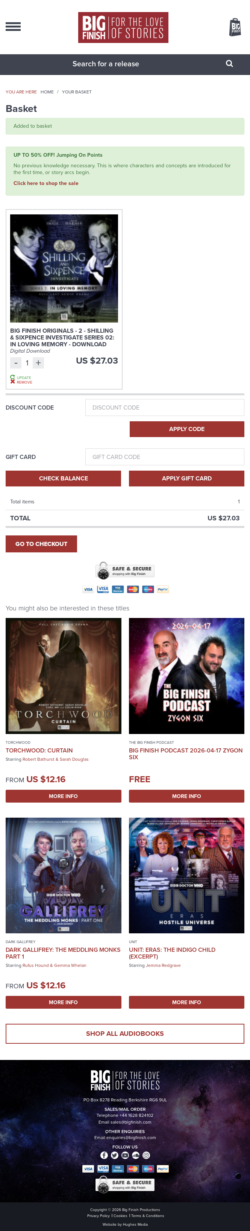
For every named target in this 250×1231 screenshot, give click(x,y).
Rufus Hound (36, 965)
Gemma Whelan (70, 965)
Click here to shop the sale (46, 183)
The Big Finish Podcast (151, 742)
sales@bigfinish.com (131, 1122)
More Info (63, 796)
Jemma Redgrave (163, 965)
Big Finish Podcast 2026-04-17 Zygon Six (186, 754)
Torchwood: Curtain (39, 750)
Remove (24, 382)
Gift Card (21, 457)
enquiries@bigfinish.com (131, 1137)
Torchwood (18, 742)
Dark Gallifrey (20, 942)
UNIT (133, 942)
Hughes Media (135, 1224)
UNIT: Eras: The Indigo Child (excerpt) (172, 953)
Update (24, 377)
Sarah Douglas (74, 759)
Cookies (120, 1216)
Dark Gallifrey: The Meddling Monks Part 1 (63, 953)
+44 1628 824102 (136, 1115)
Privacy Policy (98, 1216)
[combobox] (116, 63)
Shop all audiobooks (125, 1033)
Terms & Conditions (147, 1216)
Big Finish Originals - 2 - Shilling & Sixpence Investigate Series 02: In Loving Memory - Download (62, 337)
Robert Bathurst (39, 759)
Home (47, 92)
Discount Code (30, 407)
